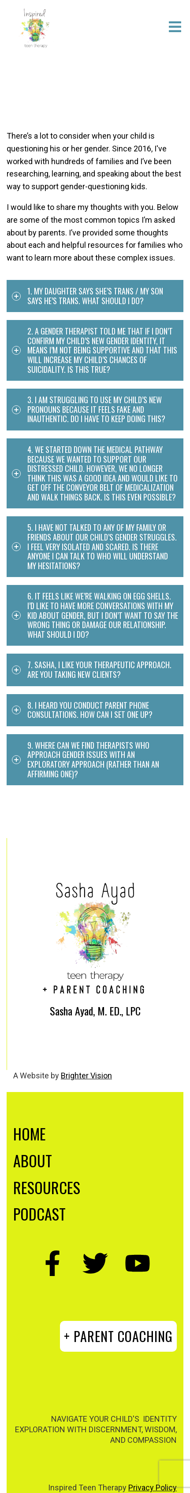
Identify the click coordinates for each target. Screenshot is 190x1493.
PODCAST (39, 1213)
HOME (29, 1133)
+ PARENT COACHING (118, 1336)
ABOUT (32, 1160)
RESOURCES (46, 1187)
